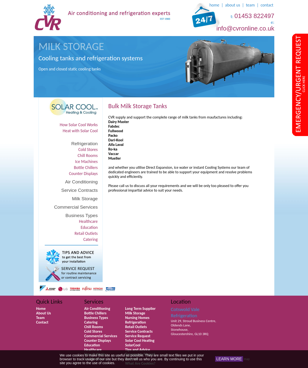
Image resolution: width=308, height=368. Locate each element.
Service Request (137, 336)
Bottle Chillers (86, 167)
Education (89, 227)
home (214, 5)
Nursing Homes (137, 317)
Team (40, 317)
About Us (43, 313)
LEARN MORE (229, 359)
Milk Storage (85, 198)
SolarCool (132, 345)
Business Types (81, 215)
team (250, 5)
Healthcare (88, 221)
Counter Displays (83, 173)
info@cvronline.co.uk (245, 28)
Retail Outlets (86, 233)
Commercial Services (76, 207)
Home (41, 308)
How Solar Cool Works (79, 124)
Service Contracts (79, 190)
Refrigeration (84, 143)
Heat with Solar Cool (80, 130)
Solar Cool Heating (139, 340)
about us (232, 5)
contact (267, 5)
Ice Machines (86, 161)
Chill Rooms (88, 155)
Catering (90, 239)
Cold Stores (88, 149)
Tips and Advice (137, 349)
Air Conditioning (81, 181)
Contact (42, 322)
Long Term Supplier (140, 308)
